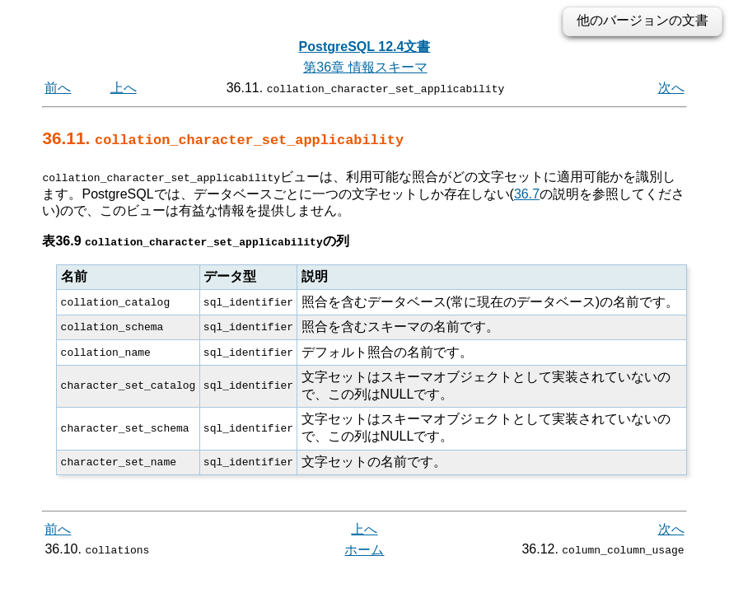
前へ (57, 88)
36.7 (527, 193)
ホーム (364, 550)
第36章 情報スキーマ (365, 67)
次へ (671, 88)
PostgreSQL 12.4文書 (365, 47)
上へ (123, 88)
